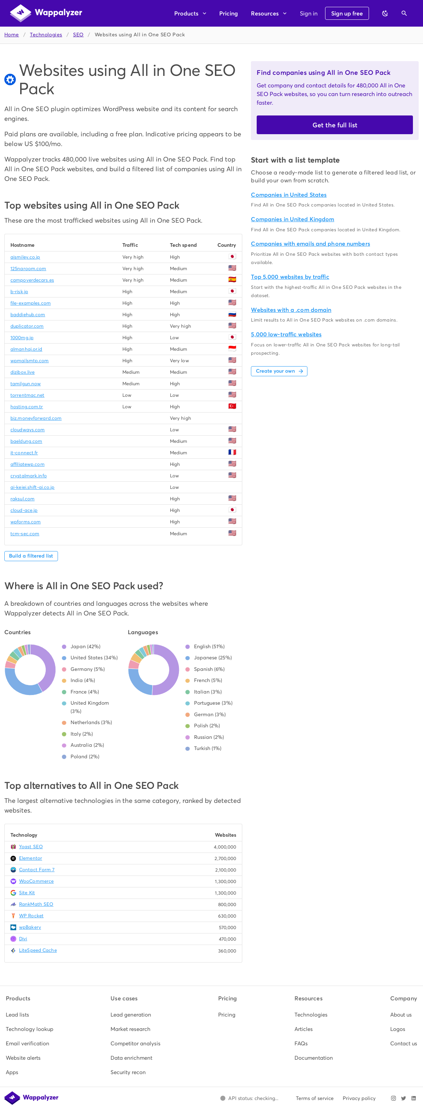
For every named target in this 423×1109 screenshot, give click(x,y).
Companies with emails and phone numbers (310, 243)
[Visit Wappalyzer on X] (404, 1098)
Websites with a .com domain (291, 309)
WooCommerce (36, 881)
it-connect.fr (24, 452)
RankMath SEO (36, 904)
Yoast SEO (31, 846)
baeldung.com (26, 441)
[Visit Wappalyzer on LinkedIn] (414, 1098)
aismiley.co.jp (25, 257)
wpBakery (30, 927)
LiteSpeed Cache (38, 950)
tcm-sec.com (24, 533)
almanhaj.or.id (26, 349)
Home (11, 35)
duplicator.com (27, 326)
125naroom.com (28, 268)
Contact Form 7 (37, 869)
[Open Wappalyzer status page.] (249, 1098)
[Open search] (404, 13)
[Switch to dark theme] (385, 13)
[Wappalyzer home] (46, 13)
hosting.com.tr (26, 406)
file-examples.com (30, 303)
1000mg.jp (21, 337)
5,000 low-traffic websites (286, 334)
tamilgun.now (25, 383)
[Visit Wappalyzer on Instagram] (393, 1098)
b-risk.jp (19, 291)
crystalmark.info (28, 475)
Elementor (30, 858)
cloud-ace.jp (23, 510)
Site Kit (27, 892)
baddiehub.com (27, 314)
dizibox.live (22, 372)
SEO (78, 35)
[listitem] (29, 1015)
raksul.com (22, 498)
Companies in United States (289, 194)
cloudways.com (27, 429)
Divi (23, 938)
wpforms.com (25, 521)
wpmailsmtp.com (29, 360)
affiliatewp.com (27, 464)
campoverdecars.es (32, 280)
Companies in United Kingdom (292, 219)
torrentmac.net (27, 395)
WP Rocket (31, 915)
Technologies (46, 35)
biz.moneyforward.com (36, 418)
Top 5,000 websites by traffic (290, 276)
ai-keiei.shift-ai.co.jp (32, 487)
